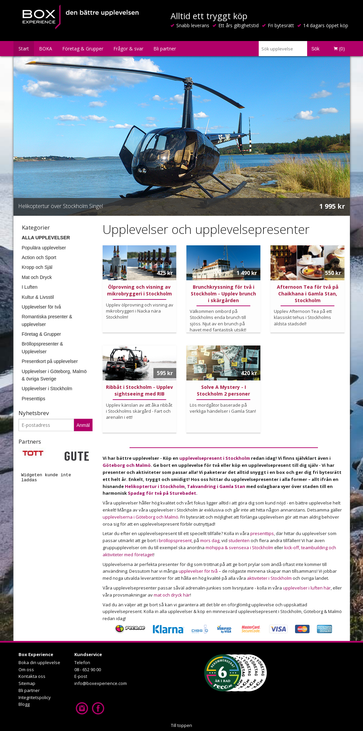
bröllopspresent (175, 540)
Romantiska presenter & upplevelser (47, 320)
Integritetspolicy (35, 697)
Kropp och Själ (37, 267)
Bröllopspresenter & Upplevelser (42, 347)
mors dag (209, 540)
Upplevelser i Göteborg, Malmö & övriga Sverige (54, 375)
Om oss (26, 669)
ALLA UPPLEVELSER (46, 237)
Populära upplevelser (44, 247)
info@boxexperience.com (100, 683)
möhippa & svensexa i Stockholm (239, 547)
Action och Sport (39, 257)
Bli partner (164, 48)
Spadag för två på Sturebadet (162, 493)
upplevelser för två (198, 571)
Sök (315, 48)
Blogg (24, 704)
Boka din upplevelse (39, 662)
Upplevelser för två (41, 307)
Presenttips (33, 398)
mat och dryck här (172, 595)
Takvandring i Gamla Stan (216, 486)
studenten (239, 540)
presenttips (262, 533)
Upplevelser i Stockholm (47, 388)
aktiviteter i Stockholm (270, 578)
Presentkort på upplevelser (50, 361)
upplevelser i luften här (307, 588)
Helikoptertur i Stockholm (155, 486)
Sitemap (27, 683)
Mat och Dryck (37, 277)
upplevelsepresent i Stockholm (215, 458)
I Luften (30, 287)
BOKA (45, 48)
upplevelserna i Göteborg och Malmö (140, 517)
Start (24, 48)
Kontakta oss (32, 676)
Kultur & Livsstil (38, 297)
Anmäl (83, 425)
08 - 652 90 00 (87, 669)
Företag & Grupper (82, 48)
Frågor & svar (128, 48)
